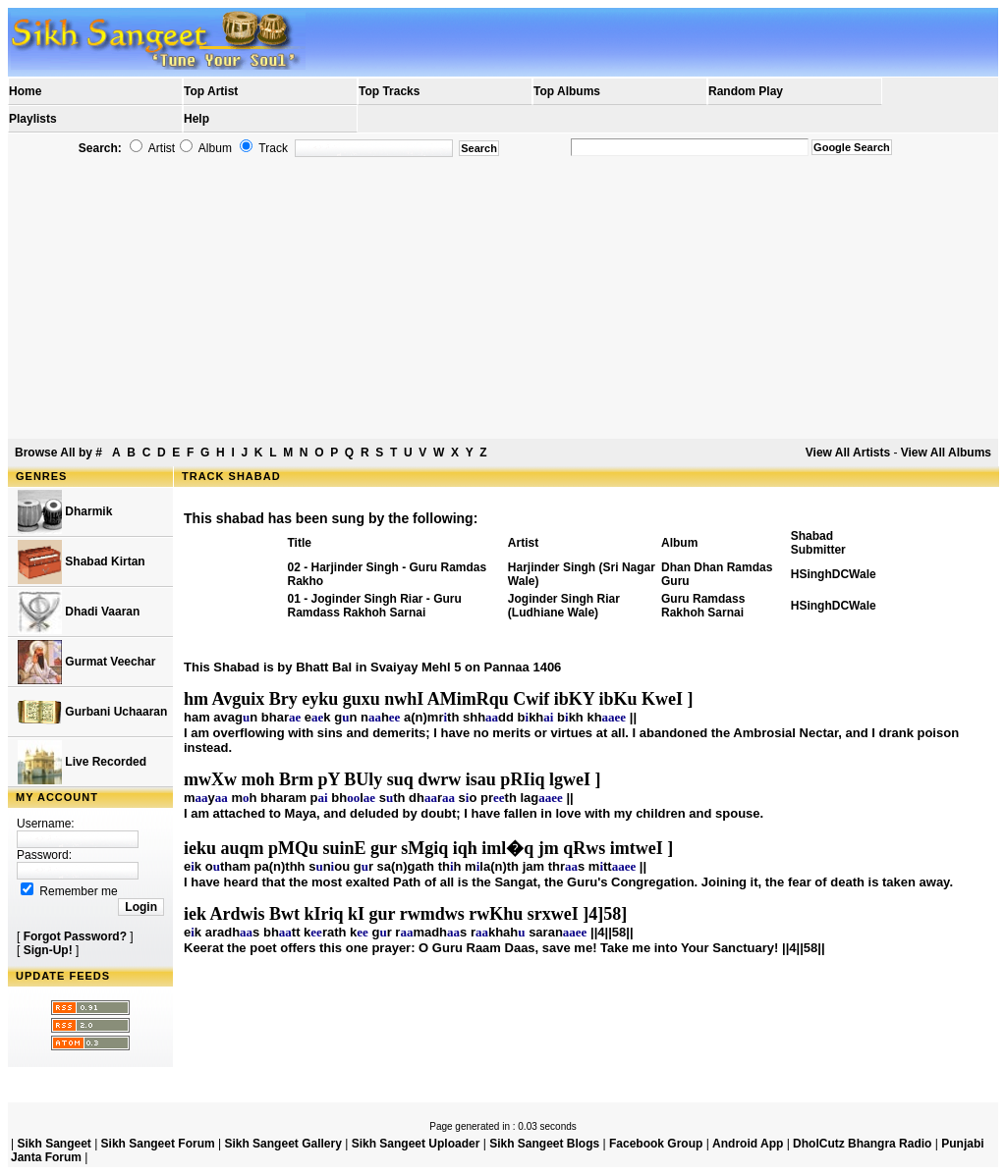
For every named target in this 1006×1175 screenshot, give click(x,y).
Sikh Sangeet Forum (158, 1143)
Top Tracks (389, 91)
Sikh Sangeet (53, 1143)
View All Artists (848, 452)
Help (196, 119)
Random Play (745, 91)
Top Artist (211, 91)
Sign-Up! (48, 950)
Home (25, 91)
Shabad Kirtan (81, 562)
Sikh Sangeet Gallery (282, 1143)
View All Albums (946, 452)
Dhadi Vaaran (79, 612)
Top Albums (566, 91)
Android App (747, 1143)
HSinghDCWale (833, 574)
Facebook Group (655, 1143)
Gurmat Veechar (86, 662)
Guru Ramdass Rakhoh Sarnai (703, 605)
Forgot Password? (75, 936)
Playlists (33, 119)
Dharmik (65, 512)
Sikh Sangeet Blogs (544, 1143)
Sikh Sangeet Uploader (416, 1143)
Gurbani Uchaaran (92, 712)
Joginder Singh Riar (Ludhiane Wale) (564, 605)
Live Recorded (82, 762)
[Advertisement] (503, 298)
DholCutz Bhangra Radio (862, 1143)
